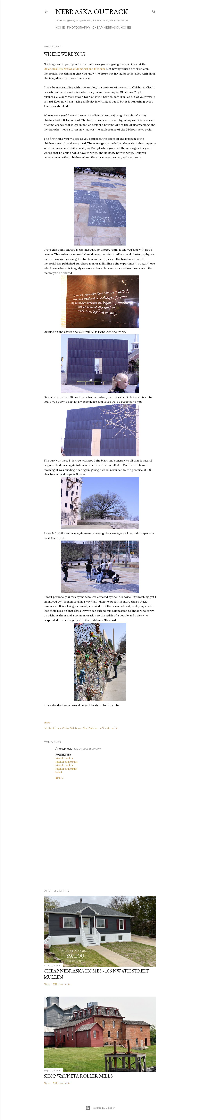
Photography (78, 27)
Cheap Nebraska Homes (112, 27)
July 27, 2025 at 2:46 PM (87, 748)
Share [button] (47, 722)
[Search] (154, 11)
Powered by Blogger (100, 1108)
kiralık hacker (64, 758)
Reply (59, 778)
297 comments (61, 1083)
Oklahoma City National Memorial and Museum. (74, 69)
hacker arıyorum (66, 761)
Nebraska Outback (91, 11)
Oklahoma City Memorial (102, 728)
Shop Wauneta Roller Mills (78, 1076)
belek (58, 772)
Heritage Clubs (60, 728)
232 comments (61, 984)
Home (60, 27)
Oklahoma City (78, 728)
